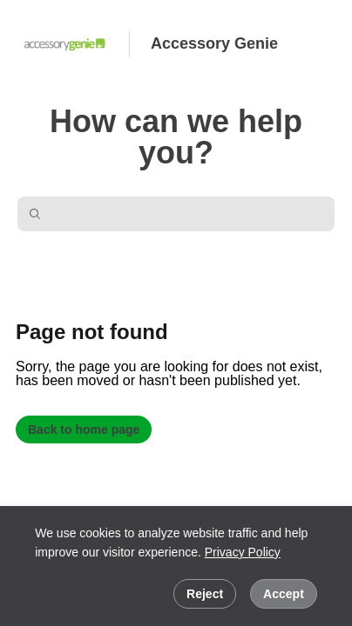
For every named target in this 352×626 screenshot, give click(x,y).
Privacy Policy (243, 552)
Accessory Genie (214, 43)
